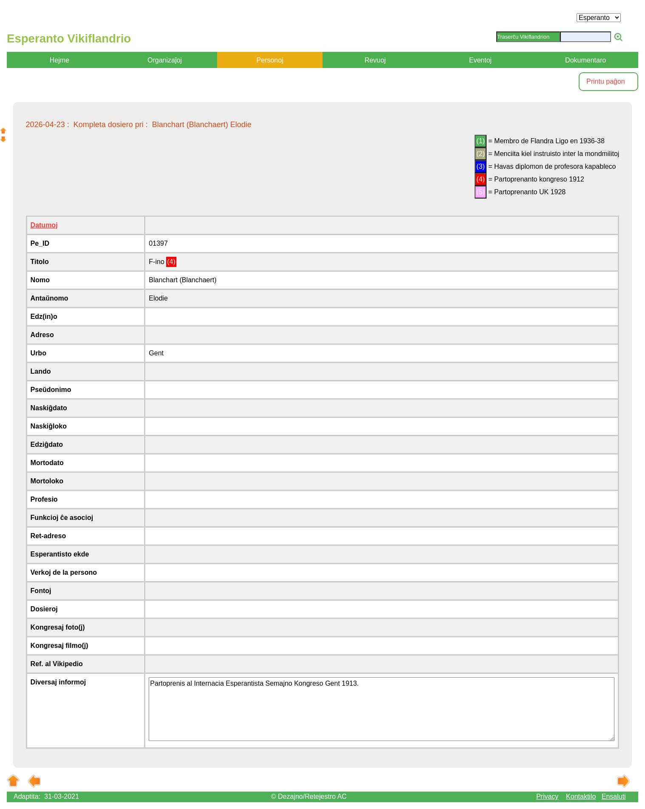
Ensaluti (614, 796)
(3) (480, 166)
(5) (480, 192)
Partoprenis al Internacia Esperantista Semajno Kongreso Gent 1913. (381, 709)
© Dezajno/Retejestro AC (309, 796)
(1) (480, 141)
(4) (480, 179)
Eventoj (480, 60)
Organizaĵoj (164, 60)
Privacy (547, 796)
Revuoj (375, 60)
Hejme (59, 60)
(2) (480, 153)
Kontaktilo (581, 796)
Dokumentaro (585, 60)
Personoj (270, 60)
